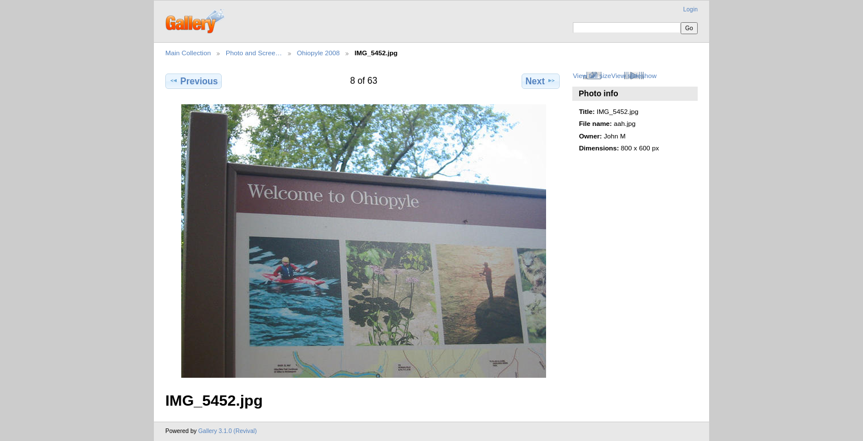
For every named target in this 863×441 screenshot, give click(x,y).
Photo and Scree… (254, 52)
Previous (193, 81)
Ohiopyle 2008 (318, 52)
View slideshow (634, 75)
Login (690, 9)
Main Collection (188, 52)
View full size (592, 75)
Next (541, 81)
